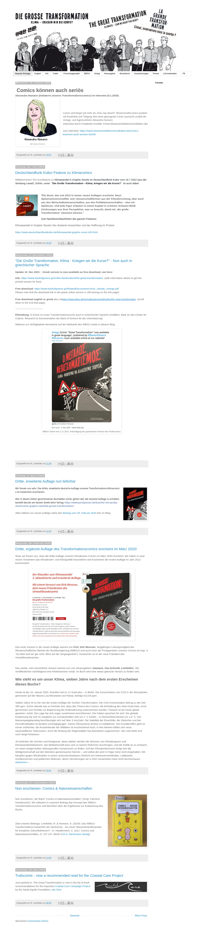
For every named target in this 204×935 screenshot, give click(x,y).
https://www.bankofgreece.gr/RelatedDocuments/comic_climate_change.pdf (76, 288)
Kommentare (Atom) (38, 921)
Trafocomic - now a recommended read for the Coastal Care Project (69, 876)
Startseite (74, 915)
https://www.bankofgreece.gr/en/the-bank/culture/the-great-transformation (62, 278)
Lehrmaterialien (170, 73)
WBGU (87, 73)
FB (184, 73)
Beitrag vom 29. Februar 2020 (79, 513)
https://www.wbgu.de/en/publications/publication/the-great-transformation (99, 299)
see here (56, 889)
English (37, 73)
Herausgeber (109, 73)
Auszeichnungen (141, 73)
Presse (156, 73)
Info (47, 73)
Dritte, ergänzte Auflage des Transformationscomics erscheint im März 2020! (76, 549)
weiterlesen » (22, 762)
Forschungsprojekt (72, 73)
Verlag (97, 73)
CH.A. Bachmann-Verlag (75, 834)
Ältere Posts (141, 915)
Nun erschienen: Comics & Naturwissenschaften (53, 788)
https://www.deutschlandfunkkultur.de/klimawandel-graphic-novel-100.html (56, 232)
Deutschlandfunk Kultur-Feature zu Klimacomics (53, 173)
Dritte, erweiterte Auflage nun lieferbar (45, 481)
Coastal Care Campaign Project (72, 886)
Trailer (56, 73)
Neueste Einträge (22, 73)
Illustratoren (125, 73)
